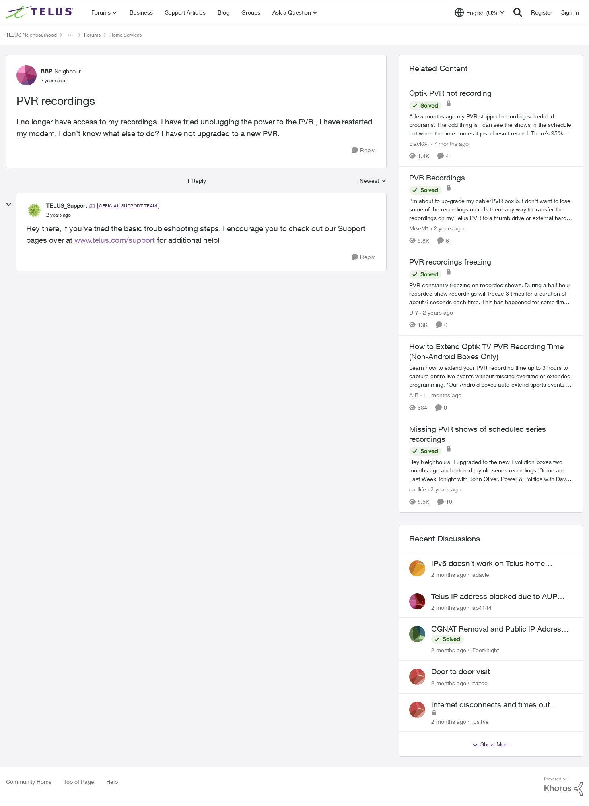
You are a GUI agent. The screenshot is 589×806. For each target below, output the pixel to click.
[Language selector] (479, 12)
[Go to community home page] (40, 12)
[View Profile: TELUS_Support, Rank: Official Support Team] (34, 210)
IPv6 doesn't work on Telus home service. (488, 563)
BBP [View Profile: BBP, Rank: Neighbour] (46, 71)
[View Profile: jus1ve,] (417, 710)
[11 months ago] (440, 395)
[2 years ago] (447, 228)
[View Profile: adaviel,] (417, 568)
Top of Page (79, 781)
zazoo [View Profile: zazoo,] (480, 683)
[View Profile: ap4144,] (417, 601)
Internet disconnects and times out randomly (490, 705)
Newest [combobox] (373, 181)
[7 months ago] (450, 143)
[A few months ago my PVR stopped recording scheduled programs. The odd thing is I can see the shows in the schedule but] (491, 124)
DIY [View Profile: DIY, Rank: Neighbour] (413, 312)
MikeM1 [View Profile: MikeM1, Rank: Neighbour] (419, 227)
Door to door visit (460, 671)
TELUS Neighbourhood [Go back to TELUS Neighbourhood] (31, 35)
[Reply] (363, 150)
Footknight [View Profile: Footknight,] (485, 649)
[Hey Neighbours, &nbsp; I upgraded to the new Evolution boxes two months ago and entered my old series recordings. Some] (491, 470)
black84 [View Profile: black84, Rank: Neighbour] (419, 143)
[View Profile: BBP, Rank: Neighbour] (26, 75)
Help (112, 781)
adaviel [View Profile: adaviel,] (481, 574)
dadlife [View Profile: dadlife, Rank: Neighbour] (417, 489)
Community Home (29, 781)
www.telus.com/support (115, 240)
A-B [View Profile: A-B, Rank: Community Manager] (414, 395)
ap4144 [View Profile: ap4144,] (482, 607)
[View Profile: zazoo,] (417, 677)
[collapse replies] (9, 204)
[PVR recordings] (58, 215)
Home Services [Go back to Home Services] (125, 35)
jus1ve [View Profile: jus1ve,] (480, 721)
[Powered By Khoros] (563, 786)
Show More (491, 744)
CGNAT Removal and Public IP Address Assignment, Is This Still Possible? (498, 629)
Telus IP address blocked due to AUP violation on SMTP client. (494, 596)
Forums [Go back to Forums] (92, 35)
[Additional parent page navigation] (70, 35)
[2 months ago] (448, 574)
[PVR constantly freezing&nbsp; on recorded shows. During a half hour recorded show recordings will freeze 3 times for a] (491, 293)
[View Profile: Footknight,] (417, 634)
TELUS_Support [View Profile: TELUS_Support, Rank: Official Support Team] (66, 205)
